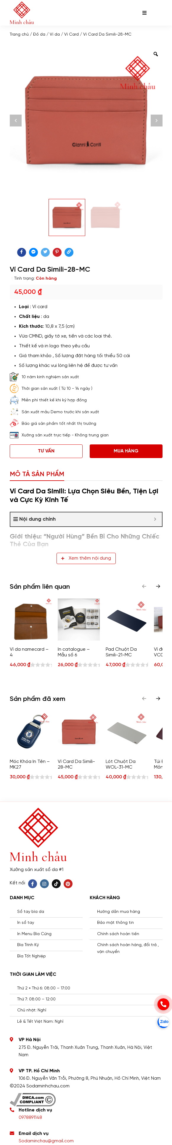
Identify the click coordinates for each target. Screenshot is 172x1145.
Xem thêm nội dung (86, 558)
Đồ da (39, 34)
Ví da (55, 34)
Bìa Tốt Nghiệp (31, 956)
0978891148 (30, 1117)
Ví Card (71, 34)
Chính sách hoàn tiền (118, 934)
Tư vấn (46, 451)
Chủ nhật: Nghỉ (31, 1010)
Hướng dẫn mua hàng (118, 912)
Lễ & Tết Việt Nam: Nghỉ (40, 1021)
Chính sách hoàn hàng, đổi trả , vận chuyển (128, 948)
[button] (158, 586)
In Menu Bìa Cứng (34, 934)
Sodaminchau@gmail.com (46, 1141)
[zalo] (163, 1022)
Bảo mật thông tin (115, 923)
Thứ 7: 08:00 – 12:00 (36, 999)
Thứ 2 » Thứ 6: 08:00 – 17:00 (43, 988)
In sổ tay (25, 923)
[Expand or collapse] (155, 519)
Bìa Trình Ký (28, 945)
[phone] (163, 1004)
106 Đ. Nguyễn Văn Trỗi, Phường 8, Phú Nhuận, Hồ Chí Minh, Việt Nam (90, 1078)
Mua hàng (126, 451)
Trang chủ (19, 34)
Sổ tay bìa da (30, 912)
